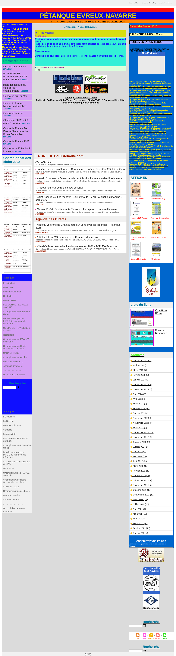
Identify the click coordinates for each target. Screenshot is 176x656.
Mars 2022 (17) (140, 463)
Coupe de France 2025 (14, 123)
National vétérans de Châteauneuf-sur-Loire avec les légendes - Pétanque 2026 (74, 215)
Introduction (9, 264)
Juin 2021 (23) (139, 505)
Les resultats (10, 288)
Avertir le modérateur (166, 3)
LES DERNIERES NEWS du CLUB (16, 295)
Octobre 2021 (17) (141, 486)
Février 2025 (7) (140, 375)
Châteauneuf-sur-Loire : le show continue (56, 183)
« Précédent (72, 27)
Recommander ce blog (149, 3)
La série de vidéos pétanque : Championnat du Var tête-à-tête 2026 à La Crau (73, 166)
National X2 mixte (139, 259)
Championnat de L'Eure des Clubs (17, 303)
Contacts (8, 282)
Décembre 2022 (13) (142, 430)
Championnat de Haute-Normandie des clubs (15, 345)
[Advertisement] (80, 130)
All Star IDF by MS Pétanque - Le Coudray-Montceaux (62, 223)
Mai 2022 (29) (139, 454)
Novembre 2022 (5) (142, 435)
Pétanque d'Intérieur (81, 96)
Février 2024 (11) (141, 407)
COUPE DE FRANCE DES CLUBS (16, 322)
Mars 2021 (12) (140, 519)
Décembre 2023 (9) (142, 417)
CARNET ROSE (11, 352)
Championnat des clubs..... (16, 358)
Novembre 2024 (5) (142, 389)
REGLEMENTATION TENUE (143, 40)
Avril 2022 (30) (139, 458)
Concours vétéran (11, 102)
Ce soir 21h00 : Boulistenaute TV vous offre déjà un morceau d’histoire (70, 200)
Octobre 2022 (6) (141, 440)
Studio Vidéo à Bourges (95, 98)
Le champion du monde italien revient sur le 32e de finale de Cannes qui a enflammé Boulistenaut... (75, 177)
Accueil (81, 27)
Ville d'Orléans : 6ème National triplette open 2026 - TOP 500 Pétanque (70, 232)
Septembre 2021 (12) (143, 491)
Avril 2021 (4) (139, 514)
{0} (37, 69)
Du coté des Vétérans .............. (14, 383)
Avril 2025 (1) (139, 365)
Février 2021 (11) (141, 523)
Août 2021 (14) (140, 495)
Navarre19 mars (138, 197)
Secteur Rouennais (160, 331)
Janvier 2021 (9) (140, 528)
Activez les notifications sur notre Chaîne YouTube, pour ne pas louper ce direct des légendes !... (73, 185)
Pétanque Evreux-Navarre (88, 15)
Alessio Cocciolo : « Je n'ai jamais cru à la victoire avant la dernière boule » (72, 174)
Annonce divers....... (13, 370)
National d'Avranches (156, 217)
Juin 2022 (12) (139, 449)
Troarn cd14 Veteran (136, 217)
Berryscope (80, 98)
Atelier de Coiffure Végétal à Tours (60, 98)
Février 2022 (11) (141, 468)
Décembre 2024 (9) (142, 384)
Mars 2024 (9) (139, 403)
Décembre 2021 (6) (142, 477)
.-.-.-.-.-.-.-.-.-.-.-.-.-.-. (13, 376)
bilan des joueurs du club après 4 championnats (14, 81)
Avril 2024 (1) (139, 398)
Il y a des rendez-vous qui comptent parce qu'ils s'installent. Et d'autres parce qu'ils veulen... (72, 194)
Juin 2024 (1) (139, 393)
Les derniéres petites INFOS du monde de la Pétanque (14, 313)
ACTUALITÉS (41, 159)
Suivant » (90, 27)
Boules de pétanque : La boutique (81, 100)
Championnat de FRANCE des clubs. (16, 337)
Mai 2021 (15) (139, 509)
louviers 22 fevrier (159, 238)
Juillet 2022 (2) (140, 444)
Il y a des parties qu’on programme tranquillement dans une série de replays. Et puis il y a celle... (73, 202)
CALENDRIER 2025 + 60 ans (143, 33)
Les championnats (12, 276)
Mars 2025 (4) (139, 370)
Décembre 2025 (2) (142, 361)
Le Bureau (9, 270)
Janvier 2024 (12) (141, 412)
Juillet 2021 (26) (140, 500)
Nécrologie (9, 330)
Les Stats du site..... (13, 364)
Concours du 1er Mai (13, 88)
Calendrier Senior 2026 (141, 26)
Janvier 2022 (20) (141, 472)
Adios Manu (44, 32)
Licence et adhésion (12, 66)
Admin (88, 649)
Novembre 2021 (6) (142, 482)
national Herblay (158, 197)
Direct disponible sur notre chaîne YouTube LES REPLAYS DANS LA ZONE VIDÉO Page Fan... (74, 217)
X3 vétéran (156, 259)
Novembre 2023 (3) (142, 421)
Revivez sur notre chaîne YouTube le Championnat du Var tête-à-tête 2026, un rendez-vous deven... (75, 168)
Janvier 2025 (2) (140, 379)
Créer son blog (133, 3)
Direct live (110, 98)
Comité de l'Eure (163, 311)
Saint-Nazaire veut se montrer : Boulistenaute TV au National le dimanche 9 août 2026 (77, 191)
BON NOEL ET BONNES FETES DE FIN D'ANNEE (15, 72)
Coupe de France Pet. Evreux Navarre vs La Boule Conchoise (17, 116)
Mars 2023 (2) (139, 426)
